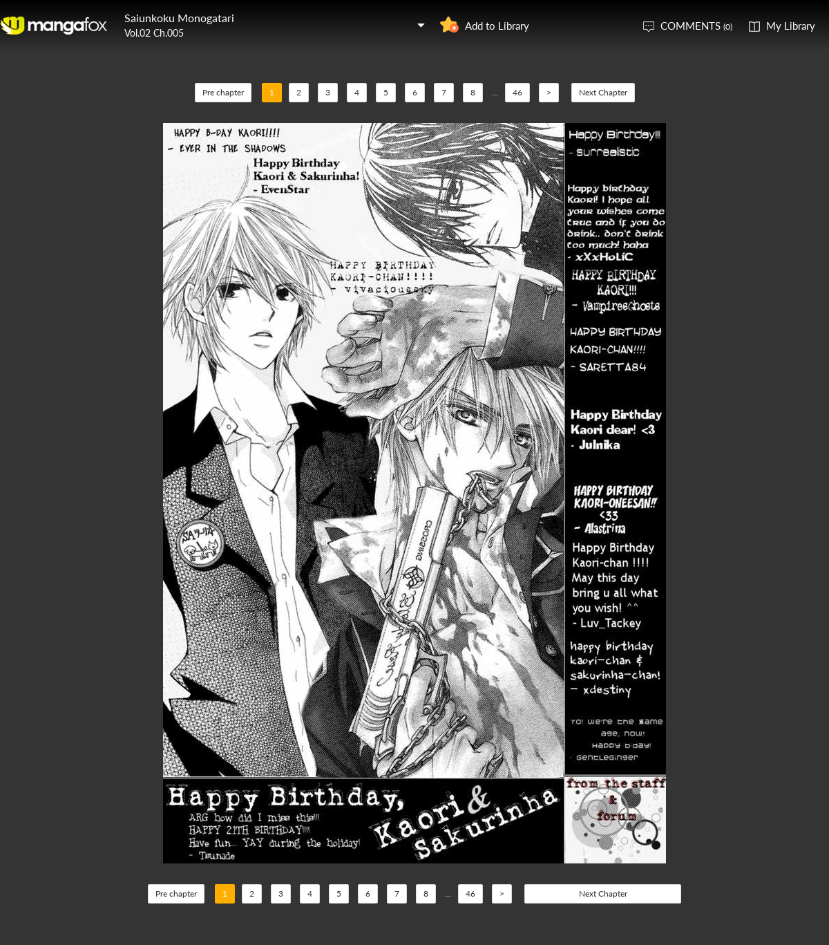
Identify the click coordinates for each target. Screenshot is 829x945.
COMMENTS (696, 25)
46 (517, 92)
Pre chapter (223, 92)
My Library (790, 25)
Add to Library (497, 25)
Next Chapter (603, 92)
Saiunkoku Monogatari (179, 17)
